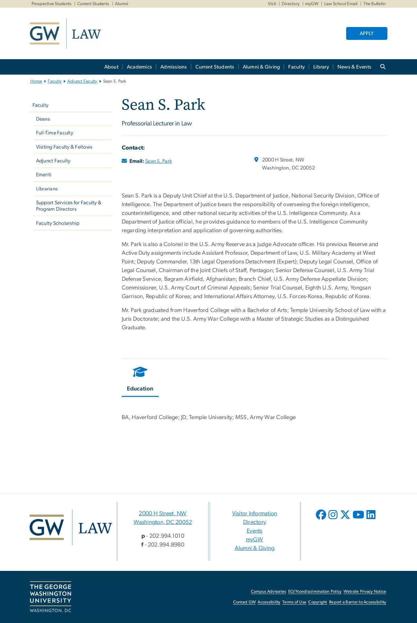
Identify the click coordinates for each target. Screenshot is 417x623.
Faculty (296, 66)
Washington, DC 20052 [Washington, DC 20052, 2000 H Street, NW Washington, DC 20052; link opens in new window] (163, 522)
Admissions (173, 66)
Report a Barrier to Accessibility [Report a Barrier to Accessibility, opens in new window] (357, 602)
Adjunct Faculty (82, 81)
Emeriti (44, 174)
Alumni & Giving (261, 66)
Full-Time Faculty (54, 132)
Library (321, 66)
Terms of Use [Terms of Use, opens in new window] (294, 602)
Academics (139, 66)
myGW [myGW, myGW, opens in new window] (311, 4)
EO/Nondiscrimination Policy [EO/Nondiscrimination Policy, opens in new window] (315, 592)
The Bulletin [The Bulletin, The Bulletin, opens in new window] (375, 4)
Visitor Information (254, 514)
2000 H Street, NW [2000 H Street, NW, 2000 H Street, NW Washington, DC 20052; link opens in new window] (162, 514)
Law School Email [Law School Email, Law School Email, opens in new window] (341, 4)
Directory (290, 4)
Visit (272, 4)
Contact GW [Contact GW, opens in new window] (244, 602)
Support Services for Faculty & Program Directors (69, 206)
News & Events (354, 66)
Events (254, 531)
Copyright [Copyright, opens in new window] (317, 602)
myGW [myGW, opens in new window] (254, 540)
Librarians (47, 188)
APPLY (367, 33)
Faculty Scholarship (58, 223)
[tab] (140, 380)
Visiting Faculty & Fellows (64, 147)
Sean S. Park (158, 161)
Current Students (93, 4)
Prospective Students (52, 4)
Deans (43, 119)
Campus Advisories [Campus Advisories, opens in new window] (268, 592)
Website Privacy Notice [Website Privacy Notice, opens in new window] (365, 592)
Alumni (121, 4)
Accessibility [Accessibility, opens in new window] (269, 602)
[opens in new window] (321, 519)
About (111, 66)
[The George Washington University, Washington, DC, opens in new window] (50, 597)
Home (36, 81)
